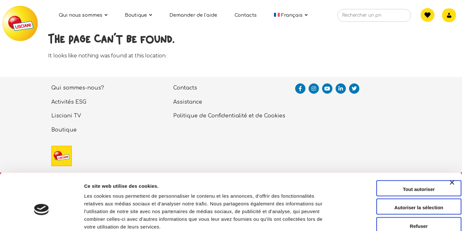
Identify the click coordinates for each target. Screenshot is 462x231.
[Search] (396, 17)
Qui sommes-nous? (77, 88)
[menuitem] (291, 15)
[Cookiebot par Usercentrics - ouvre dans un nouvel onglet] (41, 218)
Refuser (392, 191)
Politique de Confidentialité (210, 116)
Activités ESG (68, 102)
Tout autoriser (392, 154)
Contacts (185, 88)
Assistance (187, 102)
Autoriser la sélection (392, 172)
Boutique (64, 130)
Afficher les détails (353, 218)
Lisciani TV (66, 116)
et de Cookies (267, 116)
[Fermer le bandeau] (452, 153)
